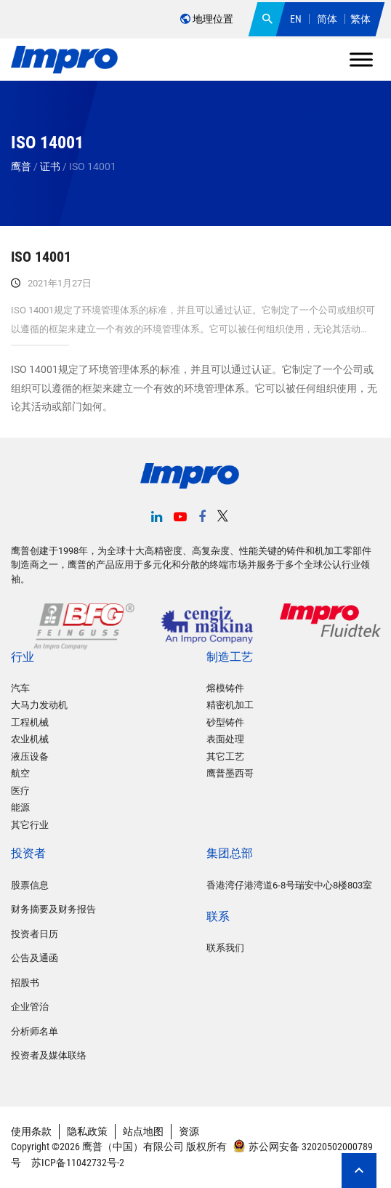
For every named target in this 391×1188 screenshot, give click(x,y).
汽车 (20, 688)
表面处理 (225, 739)
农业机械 (30, 739)
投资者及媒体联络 (48, 1055)
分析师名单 (34, 1031)
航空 (20, 773)
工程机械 (30, 722)
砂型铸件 (225, 722)
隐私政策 (87, 1131)
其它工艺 (225, 756)
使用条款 (31, 1131)
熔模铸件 (225, 688)
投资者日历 (34, 933)
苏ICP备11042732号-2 (76, 1162)
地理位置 (206, 19)
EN (296, 19)
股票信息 (30, 885)
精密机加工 (230, 704)
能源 (20, 807)
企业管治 (30, 1006)
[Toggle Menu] (361, 59)
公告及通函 (34, 957)
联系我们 (225, 947)
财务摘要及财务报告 (53, 909)
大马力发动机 (39, 704)
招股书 (25, 982)
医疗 (20, 790)
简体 (327, 19)
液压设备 (30, 756)
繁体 (360, 19)
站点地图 (143, 1131)
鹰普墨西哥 (230, 773)
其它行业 (30, 824)
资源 (189, 1131)
